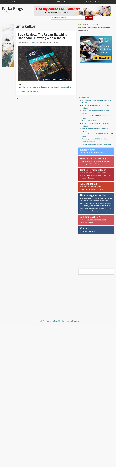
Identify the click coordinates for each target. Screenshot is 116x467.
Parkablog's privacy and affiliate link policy (50, 321)
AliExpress (83, 203)
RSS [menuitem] (58, 2)
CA (96, 198)
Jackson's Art (104, 201)
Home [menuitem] (6, 2)
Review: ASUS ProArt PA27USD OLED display (96, 144)
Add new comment (33, 91)
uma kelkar (22, 87)
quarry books (54, 87)
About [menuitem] (97, 2)
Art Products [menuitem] (28, 2)
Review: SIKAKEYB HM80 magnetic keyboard (96, 121)
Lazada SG (101, 203)
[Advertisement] (94, 77)
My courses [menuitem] (49, 2)
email (84, 178)
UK (99, 198)
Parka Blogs (12, 8)
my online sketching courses (96, 153)
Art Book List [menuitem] (16, 2)
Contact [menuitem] (88, 2)
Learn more (102, 211)
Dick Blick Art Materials (91, 201)
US (92, 198)
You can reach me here (87, 231)
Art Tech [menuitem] (38, 2)
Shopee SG (90, 203)
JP (81, 201)
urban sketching (66, 87)
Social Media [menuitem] (78, 2)
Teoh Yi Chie (31, 43)
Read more (21, 91)
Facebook (91, 178)
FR (105, 198)
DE (102, 198)
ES (111, 198)
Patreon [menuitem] (66, 2)
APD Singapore (85, 187)
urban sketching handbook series (38, 87)
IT (108, 198)
